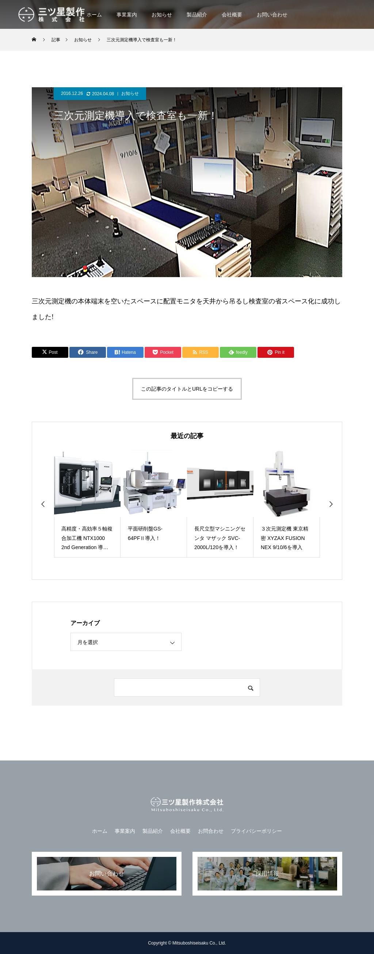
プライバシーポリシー (256, 831)
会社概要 (232, 15)
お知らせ (162, 15)
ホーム (94, 15)
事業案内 (127, 15)
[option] (87, 504)
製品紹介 (197, 15)
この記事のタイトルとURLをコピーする (187, 389)
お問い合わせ (272, 15)
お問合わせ (211, 831)
